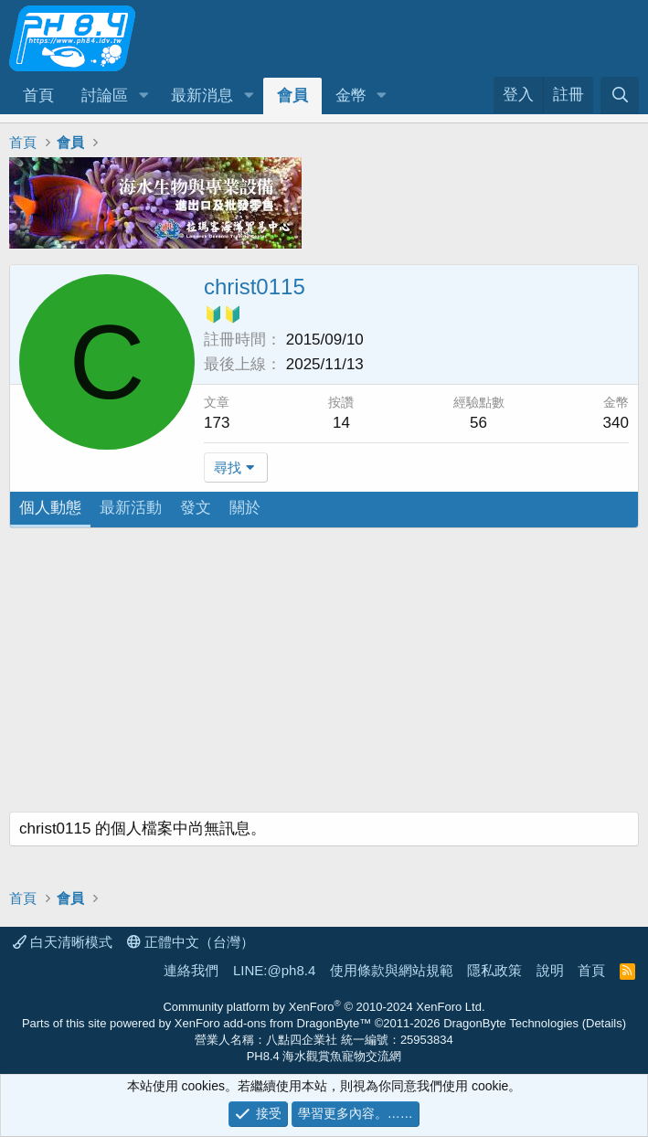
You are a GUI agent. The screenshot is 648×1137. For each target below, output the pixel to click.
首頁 (38, 95)
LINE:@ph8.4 (274, 970)
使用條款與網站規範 (391, 970)
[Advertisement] (324, 674)
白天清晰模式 (62, 942)
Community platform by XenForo (323, 1007)
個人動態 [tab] (50, 507)
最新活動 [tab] (131, 507)
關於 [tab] (244, 507)
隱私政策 (494, 970)
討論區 (104, 95)
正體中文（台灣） (190, 942)
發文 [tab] (195, 507)
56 (478, 422)
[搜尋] (619, 95)
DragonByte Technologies (511, 1023)
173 (216, 422)
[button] (143, 96)
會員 (292, 95)
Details (604, 1023)
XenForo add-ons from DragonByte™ (273, 1023)
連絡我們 (191, 970)
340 (616, 422)
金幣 (350, 95)
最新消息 (202, 95)
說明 (550, 970)
